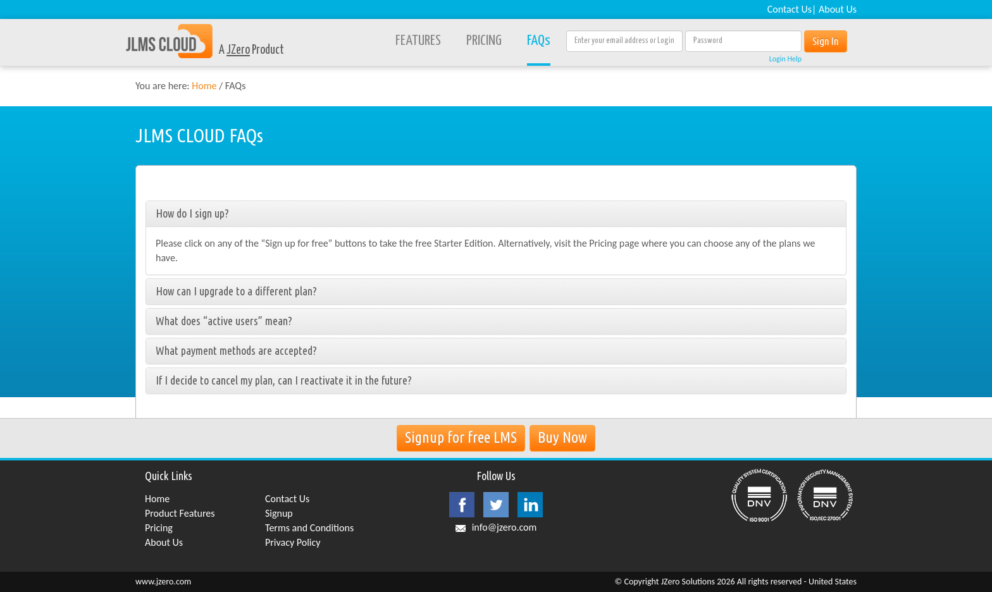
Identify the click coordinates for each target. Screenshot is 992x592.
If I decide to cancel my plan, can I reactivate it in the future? (284, 380)
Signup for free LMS (461, 437)
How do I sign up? (192, 213)
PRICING (484, 41)
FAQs (538, 41)
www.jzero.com (163, 581)
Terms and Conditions (309, 528)
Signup (279, 513)
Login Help (785, 58)
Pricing (159, 528)
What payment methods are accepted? (236, 350)
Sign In (825, 41)
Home (204, 86)
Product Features (180, 513)
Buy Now (562, 437)
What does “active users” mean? (224, 320)
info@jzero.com (504, 527)
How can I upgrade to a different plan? (236, 291)
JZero (238, 50)
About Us (838, 9)
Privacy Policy (293, 542)
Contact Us (789, 9)
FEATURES (418, 41)
